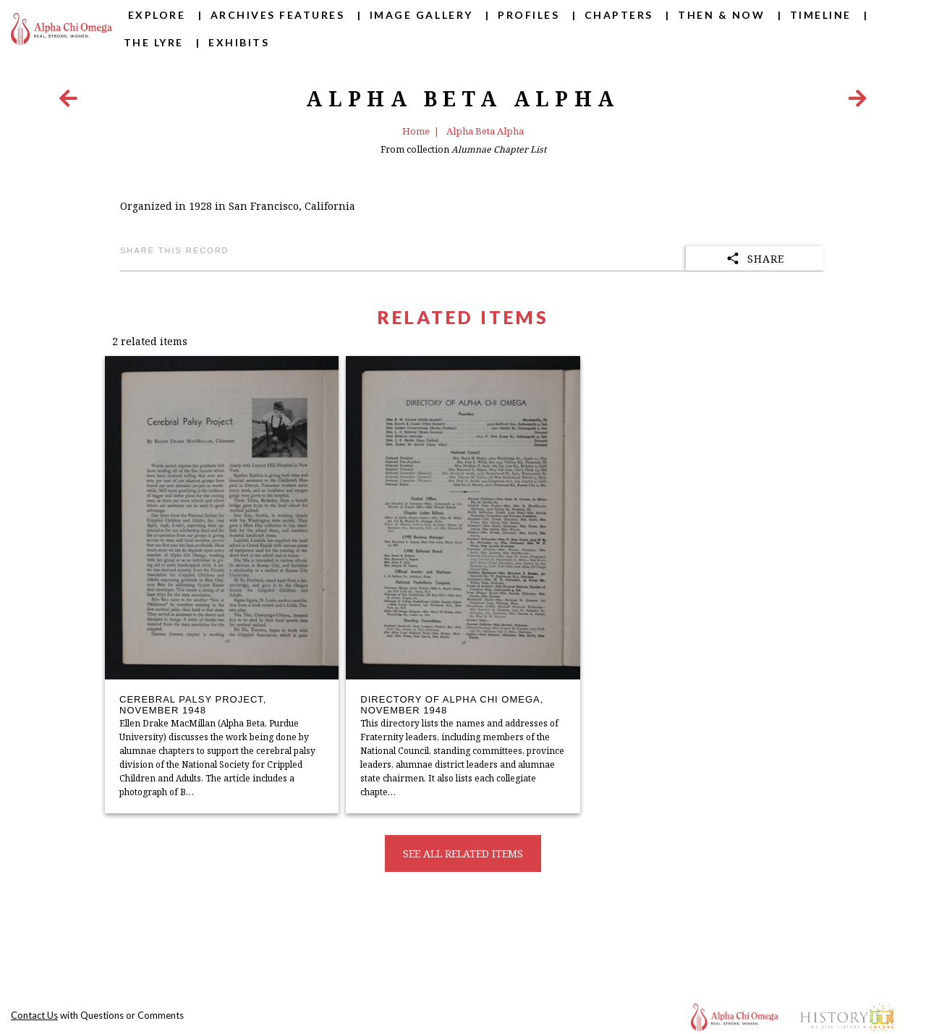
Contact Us (34, 1015)
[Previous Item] (68, 102)
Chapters (619, 15)
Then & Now (721, 15)
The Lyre (154, 42)
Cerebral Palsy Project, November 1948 (192, 705)
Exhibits (238, 42)
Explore (157, 15)
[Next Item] (858, 102)
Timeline (820, 15)
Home (416, 130)
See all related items (463, 853)
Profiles (528, 15)
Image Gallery (421, 15)
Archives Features (278, 15)
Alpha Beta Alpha (485, 130)
